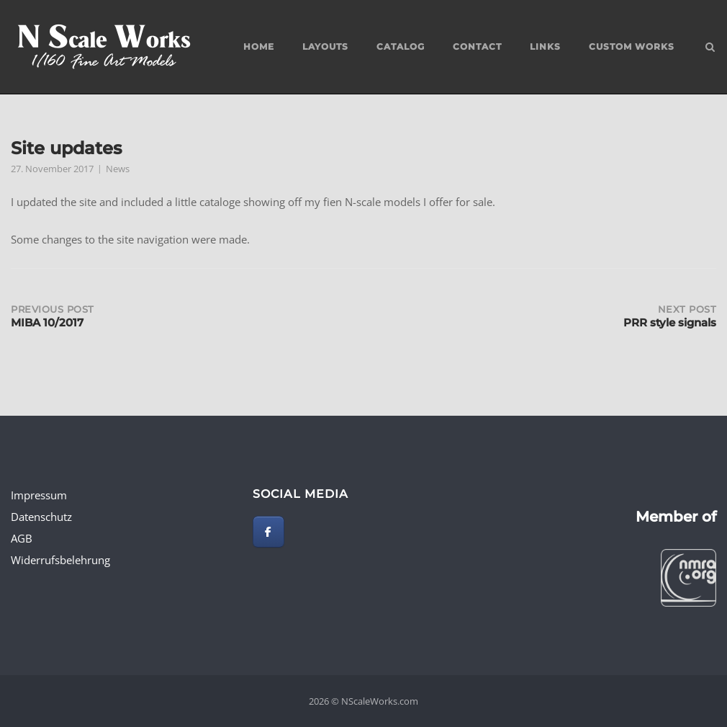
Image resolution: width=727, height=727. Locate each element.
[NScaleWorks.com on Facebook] (268, 532)
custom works (631, 46)
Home (258, 46)
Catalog (400, 46)
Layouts (325, 46)
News (118, 168)
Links (545, 46)
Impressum (39, 495)
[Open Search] (710, 48)
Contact (477, 46)
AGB (21, 538)
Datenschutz (41, 516)
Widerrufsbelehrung (60, 560)
